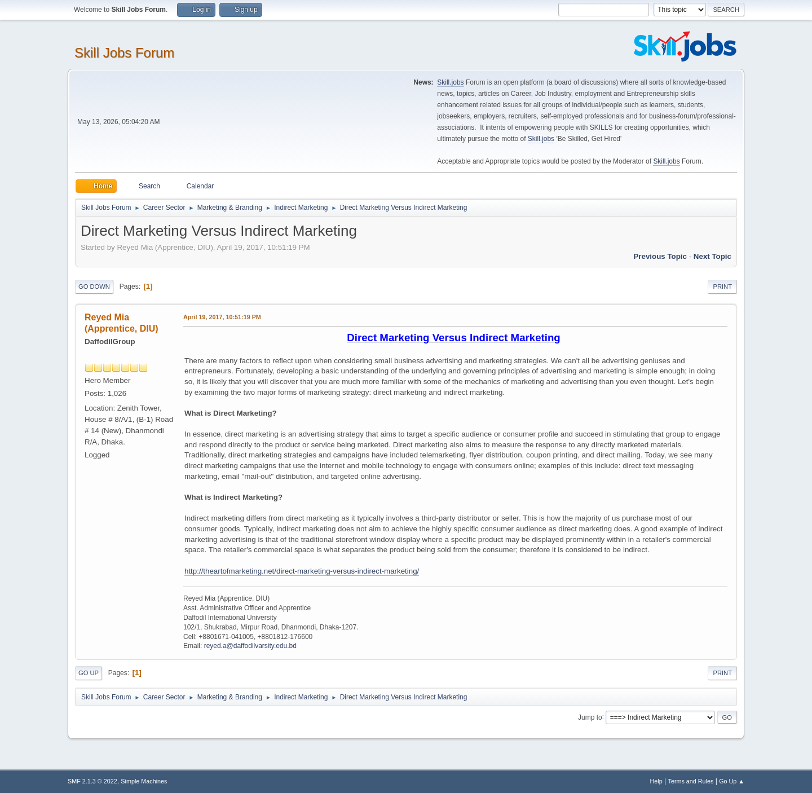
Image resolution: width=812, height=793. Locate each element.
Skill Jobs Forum (124, 52)
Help (656, 781)
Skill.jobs (450, 82)
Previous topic (660, 256)
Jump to (590, 717)
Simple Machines (144, 781)
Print (722, 286)
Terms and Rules (691, 781)
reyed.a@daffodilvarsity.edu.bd (250, 646)
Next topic (712, 256)
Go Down (94, 286)
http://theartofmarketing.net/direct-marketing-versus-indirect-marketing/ (301, 571)
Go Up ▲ (731, 781)
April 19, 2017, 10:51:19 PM (222, 317)
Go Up (88, 672)
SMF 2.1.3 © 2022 (92, 781)
